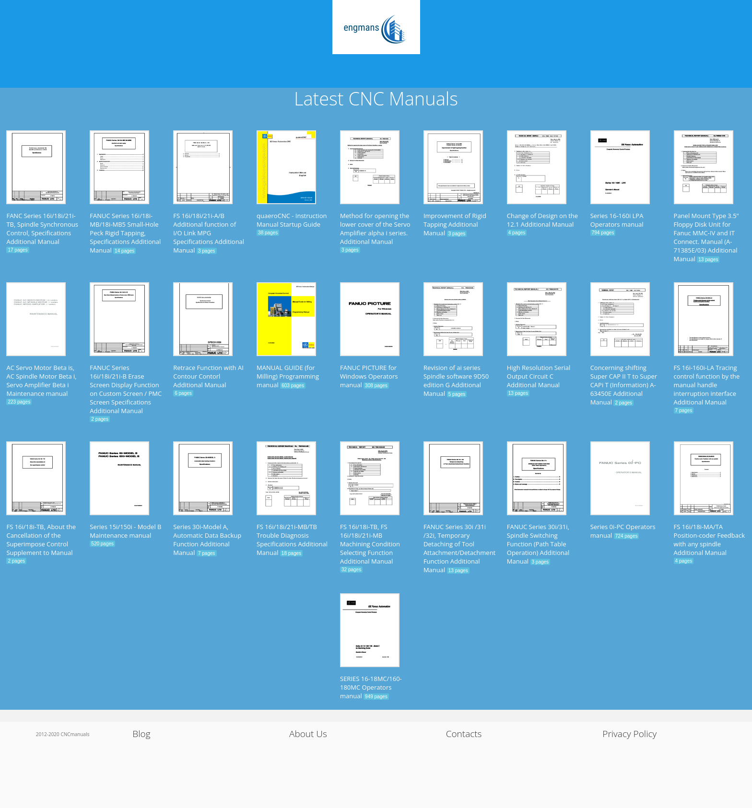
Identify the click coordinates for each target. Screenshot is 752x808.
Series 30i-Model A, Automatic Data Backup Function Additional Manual (207, 539)
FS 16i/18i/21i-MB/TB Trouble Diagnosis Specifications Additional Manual (292, 539)
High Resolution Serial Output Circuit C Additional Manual (538, 376)
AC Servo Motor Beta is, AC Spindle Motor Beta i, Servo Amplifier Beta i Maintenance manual (41, 380)
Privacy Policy (629, 733)
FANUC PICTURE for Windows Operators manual (369, 376)
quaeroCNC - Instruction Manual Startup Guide (292, 220)
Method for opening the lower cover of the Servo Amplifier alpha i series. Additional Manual (375, 228)
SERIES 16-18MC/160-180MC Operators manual (371, 687)
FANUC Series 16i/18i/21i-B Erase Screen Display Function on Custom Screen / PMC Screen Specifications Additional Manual (126, 389)
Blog (141, 733)
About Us (308, 733)
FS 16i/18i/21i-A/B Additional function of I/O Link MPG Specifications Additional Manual (208, 232)
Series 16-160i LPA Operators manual (617, 220)
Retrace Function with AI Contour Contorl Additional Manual (208, 376)
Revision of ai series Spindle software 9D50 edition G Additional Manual (456, 380)
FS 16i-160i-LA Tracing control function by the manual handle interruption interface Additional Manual (707, 384)
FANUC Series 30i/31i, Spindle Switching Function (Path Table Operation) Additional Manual (538, 544)
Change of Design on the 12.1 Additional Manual (542, 220)
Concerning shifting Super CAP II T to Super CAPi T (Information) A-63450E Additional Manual (623, 384)
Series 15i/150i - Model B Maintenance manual (125, 531)
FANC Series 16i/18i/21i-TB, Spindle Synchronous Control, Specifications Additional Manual (42, 228)
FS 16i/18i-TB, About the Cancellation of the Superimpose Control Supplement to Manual (41, 539)
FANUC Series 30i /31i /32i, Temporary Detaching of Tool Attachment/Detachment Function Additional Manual (459, 548)
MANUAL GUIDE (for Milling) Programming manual (288, 376)
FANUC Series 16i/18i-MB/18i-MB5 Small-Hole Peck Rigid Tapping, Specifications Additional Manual (125, 232)
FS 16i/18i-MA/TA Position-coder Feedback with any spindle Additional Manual (709, 539)
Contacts (464, 733)
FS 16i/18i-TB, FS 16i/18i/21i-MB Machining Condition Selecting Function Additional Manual (370, 544)
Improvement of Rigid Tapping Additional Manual (454, 224)
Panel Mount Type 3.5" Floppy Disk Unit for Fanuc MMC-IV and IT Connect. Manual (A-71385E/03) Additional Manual (706, 237)
